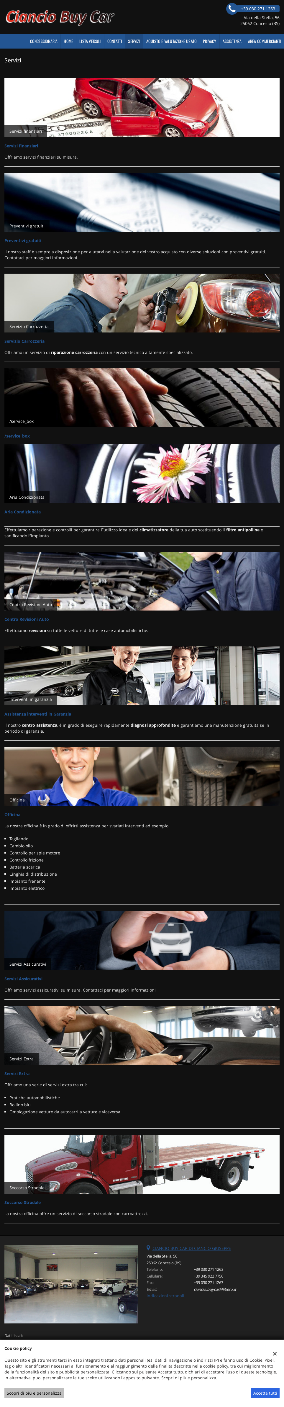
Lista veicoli (90, 41)
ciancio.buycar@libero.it (215, 1289)
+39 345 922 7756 (208, 1276)
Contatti (114, 41)
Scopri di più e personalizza (34, 1393)
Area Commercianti (264, 41)
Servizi (134, 41)
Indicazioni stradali (165, 1295)
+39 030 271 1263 (208, 1269)
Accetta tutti (265, 1393)
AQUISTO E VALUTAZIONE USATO (171, 41)
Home (68, 41)
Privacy (209, 41)
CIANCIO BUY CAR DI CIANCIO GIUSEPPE (191, 1248)
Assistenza (232, 41)
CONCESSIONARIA (44, 41)
